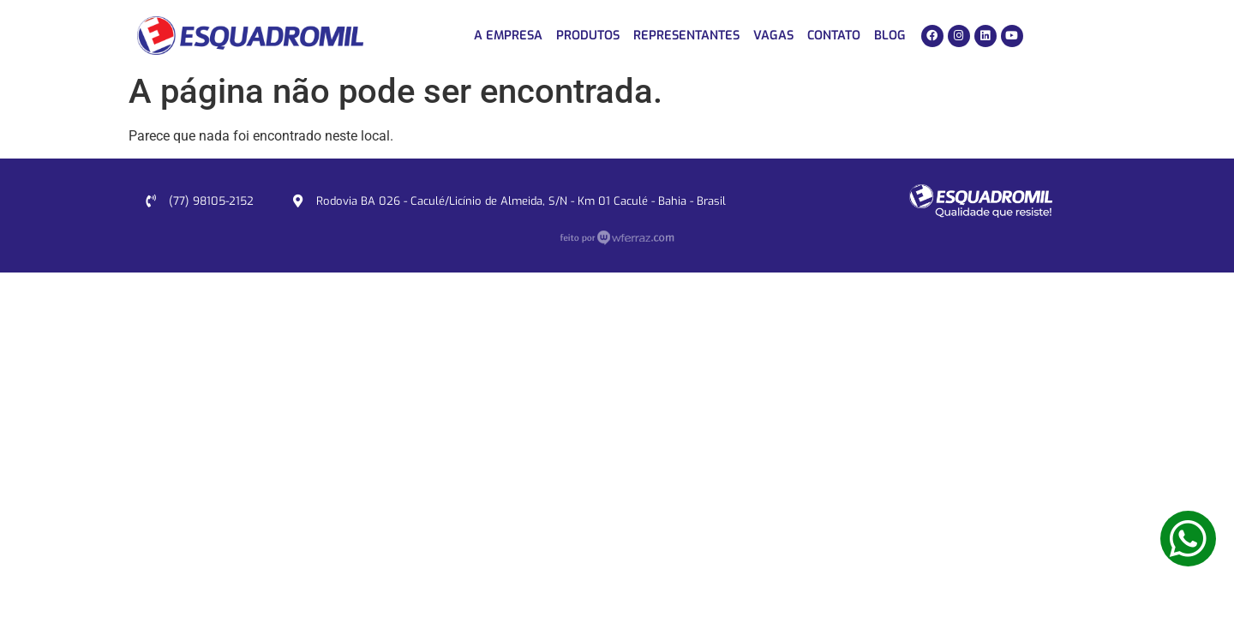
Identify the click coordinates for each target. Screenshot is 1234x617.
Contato (833, 35)
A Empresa (508, 35)
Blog (890, 35)
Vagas (773, 35)
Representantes (686, 35)
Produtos (588, 35)
